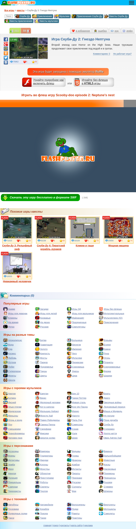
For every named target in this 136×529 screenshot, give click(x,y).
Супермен (107, 429)
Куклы (104, 464)
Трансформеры (14, 433)
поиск (55, 525)
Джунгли (74, 344)
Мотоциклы (107, 509)
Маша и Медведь (110, 411)
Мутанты (74, 469)
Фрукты (9, 375)
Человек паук (12, 438)
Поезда (41, 513)
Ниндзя (9, 473)
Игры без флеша (110, 309)
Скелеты (42, 486)
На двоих (42, 322)
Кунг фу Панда (77, 407)
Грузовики (11, 509)
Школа (9, 380)
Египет (105, 344)
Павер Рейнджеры (47, 420)
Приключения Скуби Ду (87, 16)
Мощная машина (119, 231)
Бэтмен (9, 398)
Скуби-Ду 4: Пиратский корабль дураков (51, 233)
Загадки (41, 309)
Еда (7, 349)
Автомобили (44, 504)
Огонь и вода (12, 420)
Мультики (61, 16)
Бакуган (41, 393)
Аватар (9, 393)
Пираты (73, 473)
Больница (74, 340)
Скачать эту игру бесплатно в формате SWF (43, 197)
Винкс (40, 398)
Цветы (41, 375)
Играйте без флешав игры (95, 81)
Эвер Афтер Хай (110, 438)
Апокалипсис (12, 340)
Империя (74, 349)
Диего (104, 398)
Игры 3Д (74, 309)
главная (47, 525)
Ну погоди (106, 415)
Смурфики (43, 429)
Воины (9, 455)
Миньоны (10, 415)
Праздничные (76, 322)
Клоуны (41, 464)
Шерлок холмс (45, 438)
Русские (42, 326)
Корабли (42, 509)
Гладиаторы (44, 455)
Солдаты (74, 486)
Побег (9, 366)
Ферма (105, 371)
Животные (107, 460)
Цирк (72, 375)
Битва (40, 340)
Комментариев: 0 (101, 54)
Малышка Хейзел (47, 411)
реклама (88, 525)
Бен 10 (73, 393)
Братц (104, 393)
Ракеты (73, 513)
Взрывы (105, 340)
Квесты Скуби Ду (116, 16)
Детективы (11, 460)
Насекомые (107, 469)
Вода (8, 344)
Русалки (74, 482)
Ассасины (11, 451)
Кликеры (10, 318)
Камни (104, 349)
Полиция (10, 478)
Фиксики (42, 433)
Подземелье (44, 366)
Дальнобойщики (110, 455)
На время (10, 322)
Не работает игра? (122, 54)
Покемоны (107, 473)
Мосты (41, 358)
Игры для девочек (15, 313)
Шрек (72, 438)
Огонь (104, 358)
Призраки (74, 478)
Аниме (9, 309)
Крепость (42, 353)
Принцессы (107, 478)
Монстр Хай (44, 415)
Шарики (105, 375)
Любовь (9, 358)
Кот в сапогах (44, 407)
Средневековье (109, 366)
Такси (8, 518)
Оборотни (42, 473)
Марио (73, 411)
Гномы (73, 455)
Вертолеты (107, 504)
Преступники (44, 478)
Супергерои (12, 371)
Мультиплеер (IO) (111, 318)
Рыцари (105, 482)
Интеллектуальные (111, 313)
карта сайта (76, 525)
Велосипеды (76, 504)
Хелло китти (108, 433)
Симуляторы (76, 326)
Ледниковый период (112, 407)
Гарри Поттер (76, 398)
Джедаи (41, 460)
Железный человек (47, 402)
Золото (41, 349)
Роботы (41, 482)
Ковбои (73, 464)
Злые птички (12, 407)
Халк (72, 433)
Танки (40, 518)
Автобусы (10, 504)
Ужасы (73, 371)
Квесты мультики (46, 21)
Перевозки (75, 362)
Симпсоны (75, 424)
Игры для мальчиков (80, 313)
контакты (64, 525)
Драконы (74, 460)
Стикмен (106, 486)
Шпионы (106, 491)
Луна (104, 353)
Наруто (73, 415)
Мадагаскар (12, 411)
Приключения (42, 16)
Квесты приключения (18, 21)
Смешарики (12, 429)
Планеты (106, 362)
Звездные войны (110, 402)
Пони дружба (108, 420)
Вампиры (42, 451)
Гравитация (43, 344)
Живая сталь (76, 402)
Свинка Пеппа (45, 424)
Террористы (12, 491)
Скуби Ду (22, 16)
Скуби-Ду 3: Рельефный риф (17, 233)
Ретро (8, 326)
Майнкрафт (75, 318)
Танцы (41, 371)
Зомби (9, 464)
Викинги (105, 451)
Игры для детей (46, 313)
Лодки (72, 509)
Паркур (41, 362)
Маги (8, 469)
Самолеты (107, 513)
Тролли (41, 491)
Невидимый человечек (17, 267)
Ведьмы (73, 451)
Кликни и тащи (85, 231)
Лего (72, 353)
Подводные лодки (15, 513)
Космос (9, 353)
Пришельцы (12, 482)
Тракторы (74, 518)
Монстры (42, 469)
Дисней (9, 402)
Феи (71, 491)
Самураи (10, 486)
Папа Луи (74, 420)
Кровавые (43, 318)
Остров (9, 362)
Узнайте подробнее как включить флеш (48, 81)
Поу (7, 424)
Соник (72, 429)
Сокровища (75, 366)
